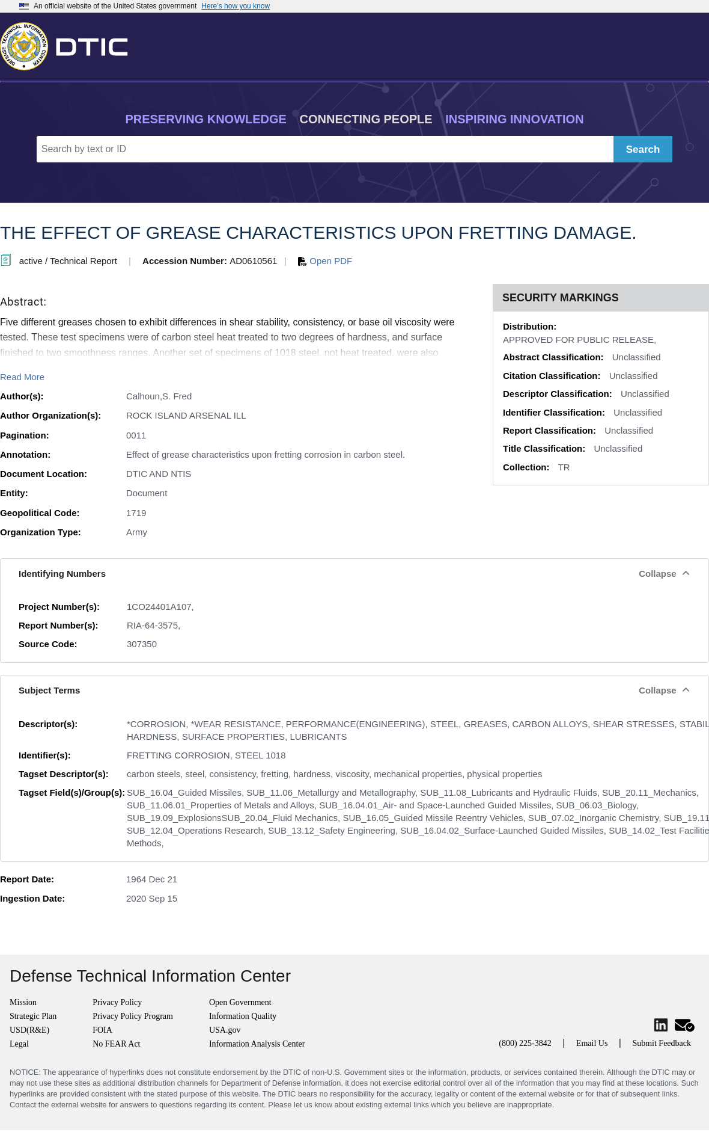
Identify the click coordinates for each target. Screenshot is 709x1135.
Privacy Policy (117, 1002)
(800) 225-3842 (525, 1043)
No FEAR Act (116, 1043)
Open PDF (325, 261)
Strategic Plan (33, 1016)
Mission (23, 1002)
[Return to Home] (69, 44)
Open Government (240, 1002)
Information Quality (242, 1016)
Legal (19, 1043)
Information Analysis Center (257, 1043)
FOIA (102, 1030)
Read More (22, 377)
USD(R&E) (29, 1030)
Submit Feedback (661, 1043)
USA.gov (225, 1030)
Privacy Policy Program (133, 1016)
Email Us (592, 1043)
